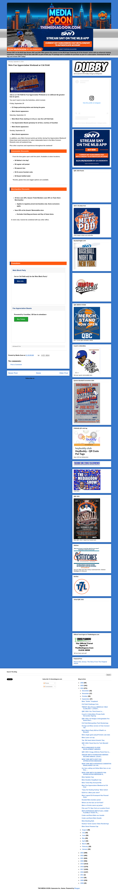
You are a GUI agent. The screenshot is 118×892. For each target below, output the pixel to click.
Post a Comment (16, 364)
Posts (46, 683)
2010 (82, 877)
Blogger (77, 888)
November (85, 693)
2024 (82, 688)
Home (38, 373)
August (84, 830)
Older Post (63, 373)
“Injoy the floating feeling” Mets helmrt (95, 790)
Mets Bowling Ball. (88, 821)
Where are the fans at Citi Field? (92, 802)
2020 (82, 861)
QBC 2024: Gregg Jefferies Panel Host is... (96, 752)
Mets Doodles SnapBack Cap (91, 780)
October (85, 696)
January (85, 849)
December (85, 691)
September (86, 699)
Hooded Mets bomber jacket (91, 800)
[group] (27, 82)
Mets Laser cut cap (88, 737)
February (85, 846)
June (84, 835)
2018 (82, 866)
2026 (82, 683)
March (84, 843)
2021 (82, 858)
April (84, 841)
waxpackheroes (91, 123)
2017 (82, 869)
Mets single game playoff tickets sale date (96, 735)
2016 (82, 872)
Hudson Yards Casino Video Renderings (95, 823)
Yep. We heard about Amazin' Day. (93, 740)
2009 (82, 880)
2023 (82, 853)
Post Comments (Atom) (43, 378)
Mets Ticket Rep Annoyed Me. (92, 782)
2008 (82, 883)
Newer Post (13, 373)
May (83, 838)
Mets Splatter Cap (88, 777)
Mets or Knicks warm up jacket (92, 805)
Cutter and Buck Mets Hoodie (92, 818)
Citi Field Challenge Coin (90, 704)
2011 (82, 875)
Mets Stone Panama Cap (90, 826)
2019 (82, 864)
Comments (48, 686)
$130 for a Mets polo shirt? (91, 792)
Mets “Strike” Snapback (90, 701)
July (83, 832)
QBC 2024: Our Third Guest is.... (92, 711)
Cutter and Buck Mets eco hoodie (93, 815)
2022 (82, 855)
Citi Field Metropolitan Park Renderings (95, 723)
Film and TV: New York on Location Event (96, 808)
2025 (82, 685)
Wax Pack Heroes (80, 123)
